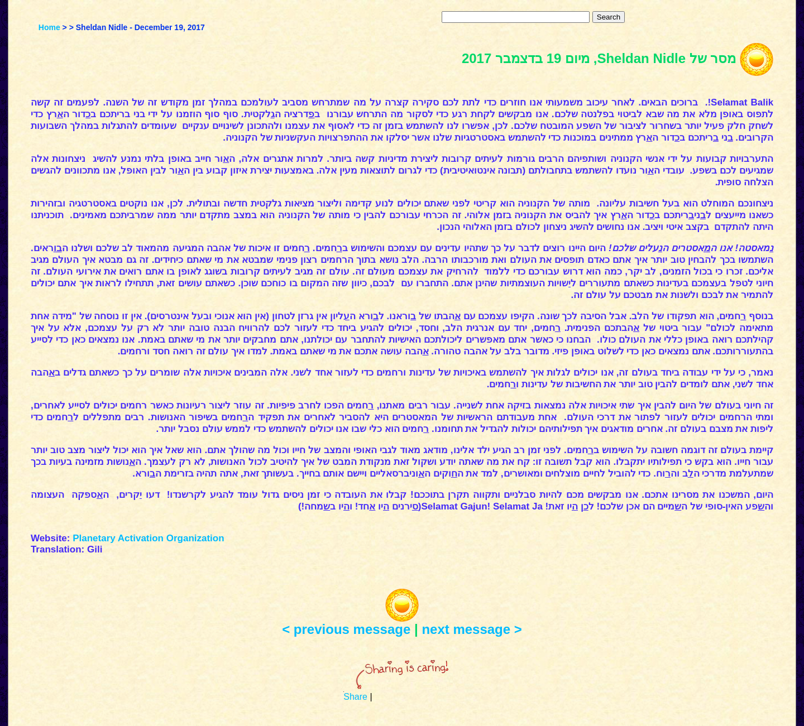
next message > (471, 629)
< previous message (346, 629)
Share (355, 696)
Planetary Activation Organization (148, 538)
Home (49, 27)
